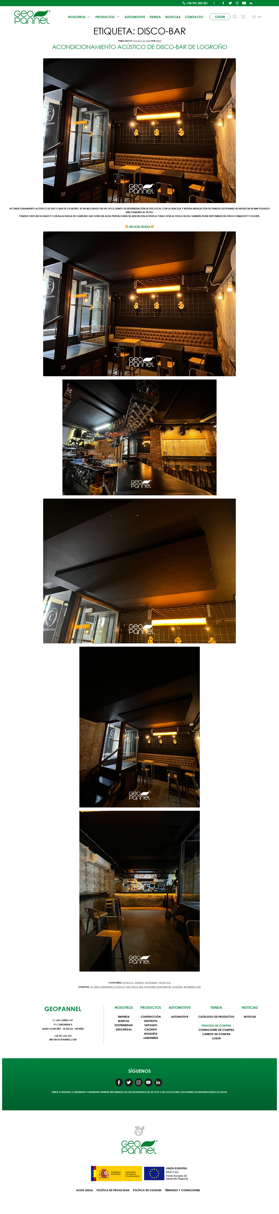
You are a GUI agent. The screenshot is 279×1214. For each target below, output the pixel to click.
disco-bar (137, 987)
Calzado (150, 1029)
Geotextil (150, 1021)
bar (128, 987)
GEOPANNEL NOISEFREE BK (157, 987)
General (139, 982)
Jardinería (150, 1037)
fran (158, 41)
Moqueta (150, 1033)
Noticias (169, 15)
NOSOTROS (81, 15)
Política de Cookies (147, 1190)
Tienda (152, 15)
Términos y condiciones (182, 1190)
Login (216, 1038)
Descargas (124, 1029)
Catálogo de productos (216, 1016)
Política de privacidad (113, 1190)
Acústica (128, 982)
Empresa (123, 1016)
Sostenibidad (123, 1025)
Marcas (123, 1021)
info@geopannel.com (62, 1039)
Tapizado (150, 1025)
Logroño (177, 987)
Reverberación (192, 987)
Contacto (188, 15)
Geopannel (151, 982)
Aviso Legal (84, 1190)
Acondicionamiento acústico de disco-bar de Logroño (139, 46)
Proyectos (165, 982)
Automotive (133, 15)
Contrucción (151, 1016)
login (217, 15)
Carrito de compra (216, 1034)
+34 (197, 3)
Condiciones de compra (216, 1029)
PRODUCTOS (107, 15)
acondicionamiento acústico (107, 987)
